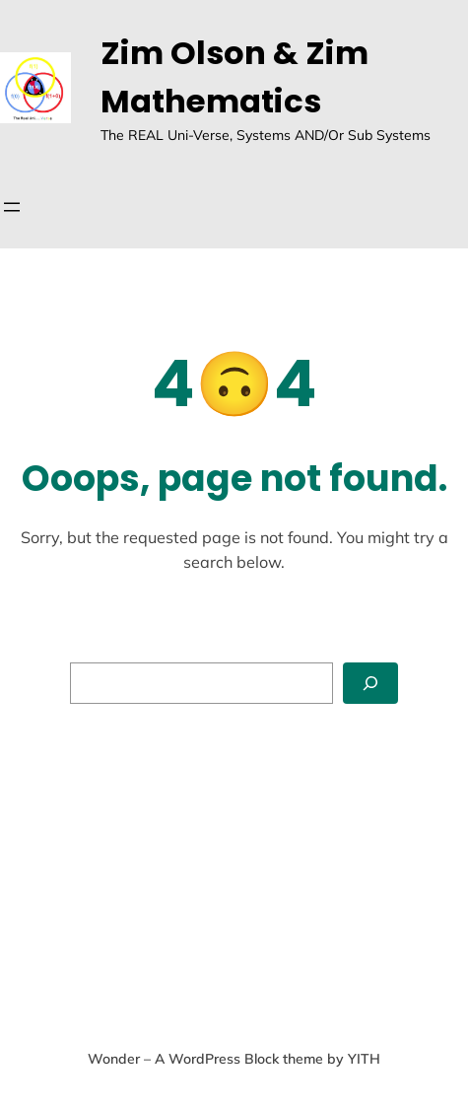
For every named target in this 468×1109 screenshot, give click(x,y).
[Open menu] (12, 207)
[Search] (370, 683)
